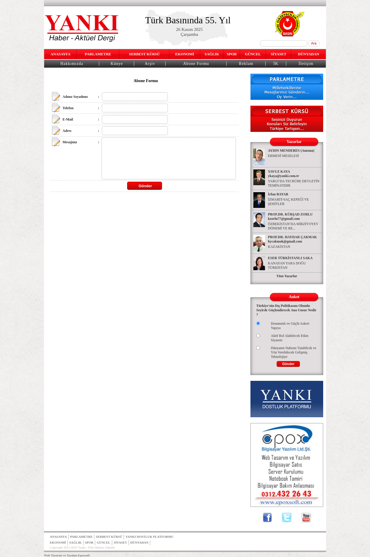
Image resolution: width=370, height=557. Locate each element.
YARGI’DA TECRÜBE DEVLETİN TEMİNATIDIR (293, 183)
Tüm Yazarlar (286, 276)
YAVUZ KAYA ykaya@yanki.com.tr (283, 173)
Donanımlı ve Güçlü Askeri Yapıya (290, 325)
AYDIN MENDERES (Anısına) (291, 150)
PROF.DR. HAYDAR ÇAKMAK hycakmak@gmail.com (292, 239)
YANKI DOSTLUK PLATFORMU (149, 536)
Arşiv (150, 63)
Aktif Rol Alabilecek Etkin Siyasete (289, 338)
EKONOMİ (184, 54)
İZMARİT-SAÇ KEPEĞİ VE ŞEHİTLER (288, 201)
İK (275, 63)
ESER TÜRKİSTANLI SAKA (290, 258)
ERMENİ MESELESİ (283, 156)
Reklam (246, 63)
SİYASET (279, 54)
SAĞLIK (211, 54)
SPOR (232, 54)
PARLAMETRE (98, 54)
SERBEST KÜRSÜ (144, 54)
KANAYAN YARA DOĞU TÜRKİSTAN (287, 265)
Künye (117, 63)
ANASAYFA (60, 54)
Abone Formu (196, 63)
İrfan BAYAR (278, 194)
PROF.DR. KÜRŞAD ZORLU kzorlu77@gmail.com (290, 216)
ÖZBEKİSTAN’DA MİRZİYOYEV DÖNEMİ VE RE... (293, 226)
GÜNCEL (253, 54)
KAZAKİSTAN (279, 247)
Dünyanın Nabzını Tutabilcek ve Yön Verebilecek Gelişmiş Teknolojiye (293, 352)
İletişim (306, 63)
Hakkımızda (71, 63)
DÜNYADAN (308, 54)
